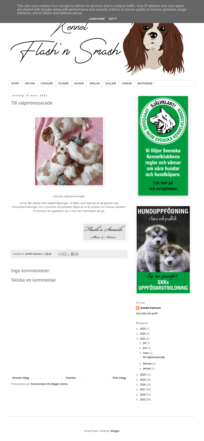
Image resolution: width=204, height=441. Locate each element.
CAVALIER (47, 83)
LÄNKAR (127, 83)
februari (147, 363)
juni (145, 347)
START (15, 83)
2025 (143, 328)
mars (146, 353)
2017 (143, 389)
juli (145, 343)
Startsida (71, 377)
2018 (143, 384)
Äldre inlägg (119, 377)
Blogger (115, 431)
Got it (113, 18)
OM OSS (30, 83)
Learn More (97, 18)
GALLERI (110, 83)
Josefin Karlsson (150, 307)
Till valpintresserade (153, 357)
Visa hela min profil (146, 313)
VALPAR (79, 83)
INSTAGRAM (144, 83)
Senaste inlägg (20, 377)
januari (147, 368)
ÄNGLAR (94, 83)
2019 (143, 379)
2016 (143, 394)
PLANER (63, 83)
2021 (143, 338)
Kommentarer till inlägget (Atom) (49, 384)
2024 (143, 333)
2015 (143, 399)
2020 (143, 374)
